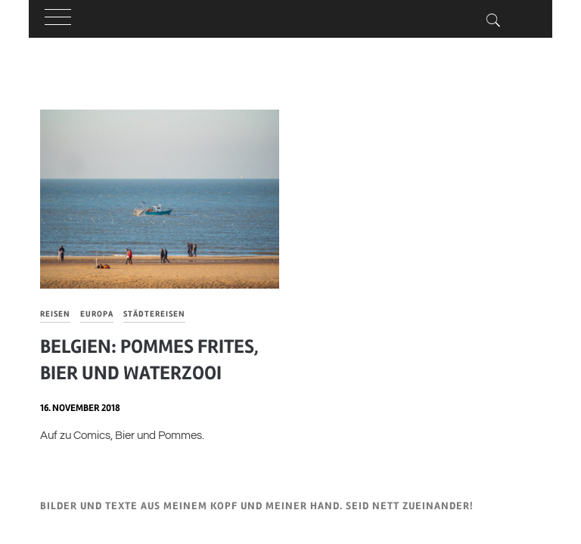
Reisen (55, 314)
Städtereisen (154, 314)
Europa (96, 314)
